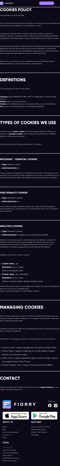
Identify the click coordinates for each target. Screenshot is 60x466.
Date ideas (35, 435)
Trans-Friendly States (38, 429)
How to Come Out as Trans (40, 427)
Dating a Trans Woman (39, 432)
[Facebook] (49, 405)
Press (4, 437)
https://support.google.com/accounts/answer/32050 (32, 348)
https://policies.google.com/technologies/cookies (19, 291)
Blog (4, 429)
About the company (10, 461)
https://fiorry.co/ (20, 101)
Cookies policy (8, 447)
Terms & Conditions (9, 450)
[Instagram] (55, 405)
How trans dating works (11, 432)
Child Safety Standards (11, 458)
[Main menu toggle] (58, 3)
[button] (46, 3)
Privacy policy (7, 455)
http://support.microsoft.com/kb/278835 (35, 365)
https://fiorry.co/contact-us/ (11, 389)
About (5, 427)
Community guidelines (10, 453)
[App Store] (16, 415)
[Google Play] (44, 415)
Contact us (7, 435)
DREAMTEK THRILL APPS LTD (24, 97)
